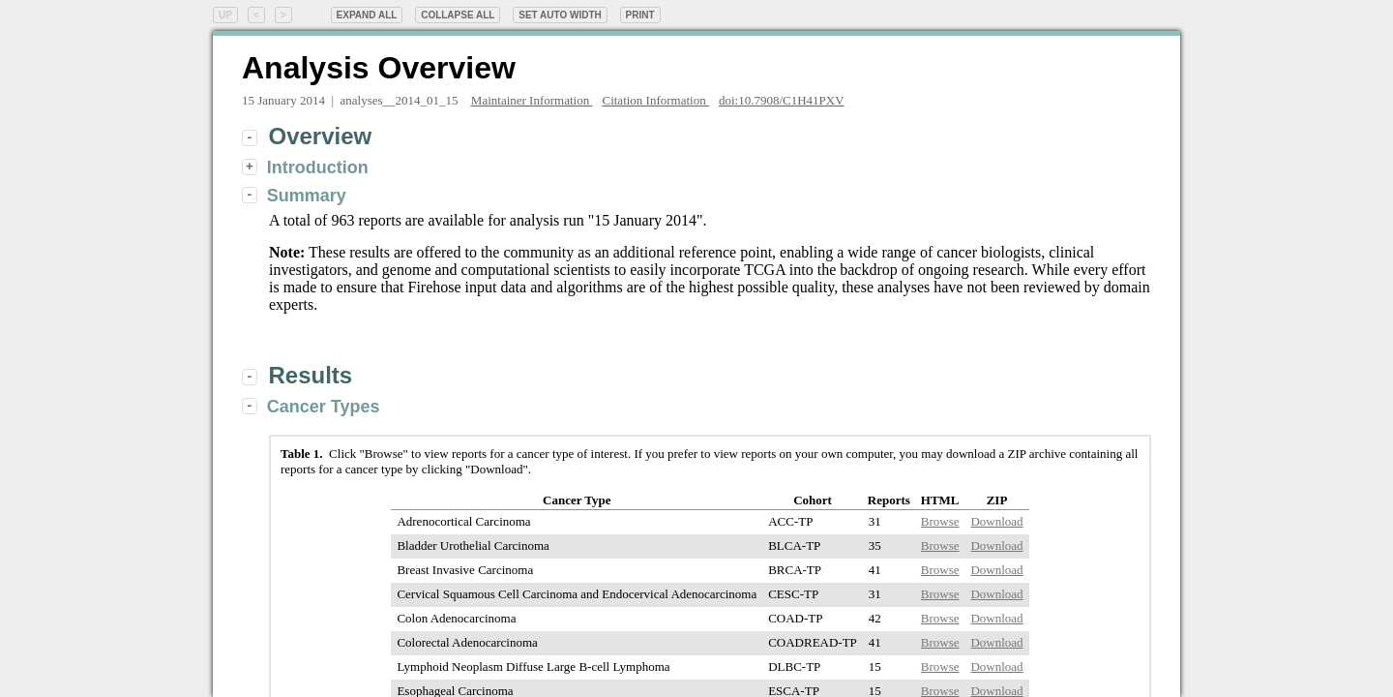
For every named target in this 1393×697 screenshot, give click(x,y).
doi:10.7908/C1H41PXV (782, 100)
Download (996, 521)
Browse (940, 521)
